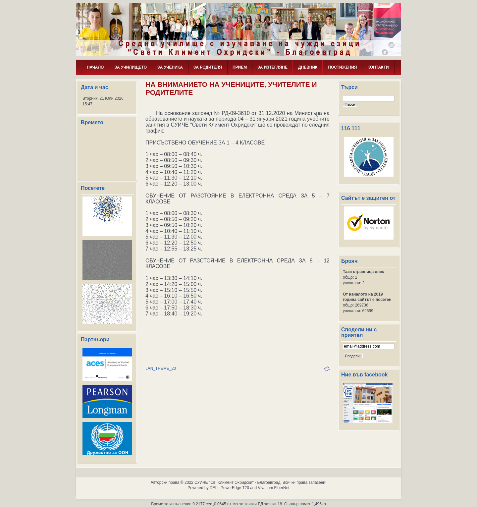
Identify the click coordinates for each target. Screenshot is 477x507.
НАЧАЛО (95, 67)
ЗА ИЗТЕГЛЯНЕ (272, 67)
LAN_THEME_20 (160, 368)
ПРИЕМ (240, 67)
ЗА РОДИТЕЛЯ (207, 67)
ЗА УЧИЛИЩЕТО (130, 67)
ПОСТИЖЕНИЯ (342, 67)
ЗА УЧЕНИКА (170, 67)
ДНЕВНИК (308, 67)
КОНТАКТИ (378, 67)
